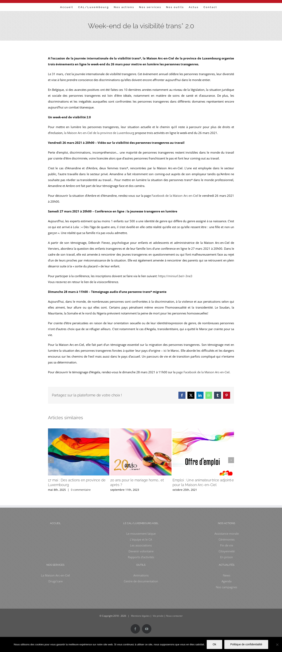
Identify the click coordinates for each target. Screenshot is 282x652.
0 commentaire (81, 490)
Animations (141, 575)
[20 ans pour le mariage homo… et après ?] (141, 430)
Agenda (226, 581)
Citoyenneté (227, 551)
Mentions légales (140, 615)
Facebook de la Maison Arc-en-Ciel (175, 196)
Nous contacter (174, 615)
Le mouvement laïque (141, 533)
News (226, 575)
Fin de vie (226, 545)
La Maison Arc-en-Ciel (55, 575)
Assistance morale (226, 533)
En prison (226, 557)
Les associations (141, 545)
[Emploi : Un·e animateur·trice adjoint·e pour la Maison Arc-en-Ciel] (203, 430)
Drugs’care (55, 581)
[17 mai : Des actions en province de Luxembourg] (78, 430)
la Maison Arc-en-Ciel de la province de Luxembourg (99, 133)
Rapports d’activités (141, 557)
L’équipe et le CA (141, 539)
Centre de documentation (141, 581)
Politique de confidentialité (246, 644)
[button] (51, 460)
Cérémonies (227, 539)
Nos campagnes (226, 587)
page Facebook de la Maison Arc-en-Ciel (203, 372)
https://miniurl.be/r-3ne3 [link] (175, 276)
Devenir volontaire (141, 551)
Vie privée (158, 615)
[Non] (277, 645)
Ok (214, 644)
